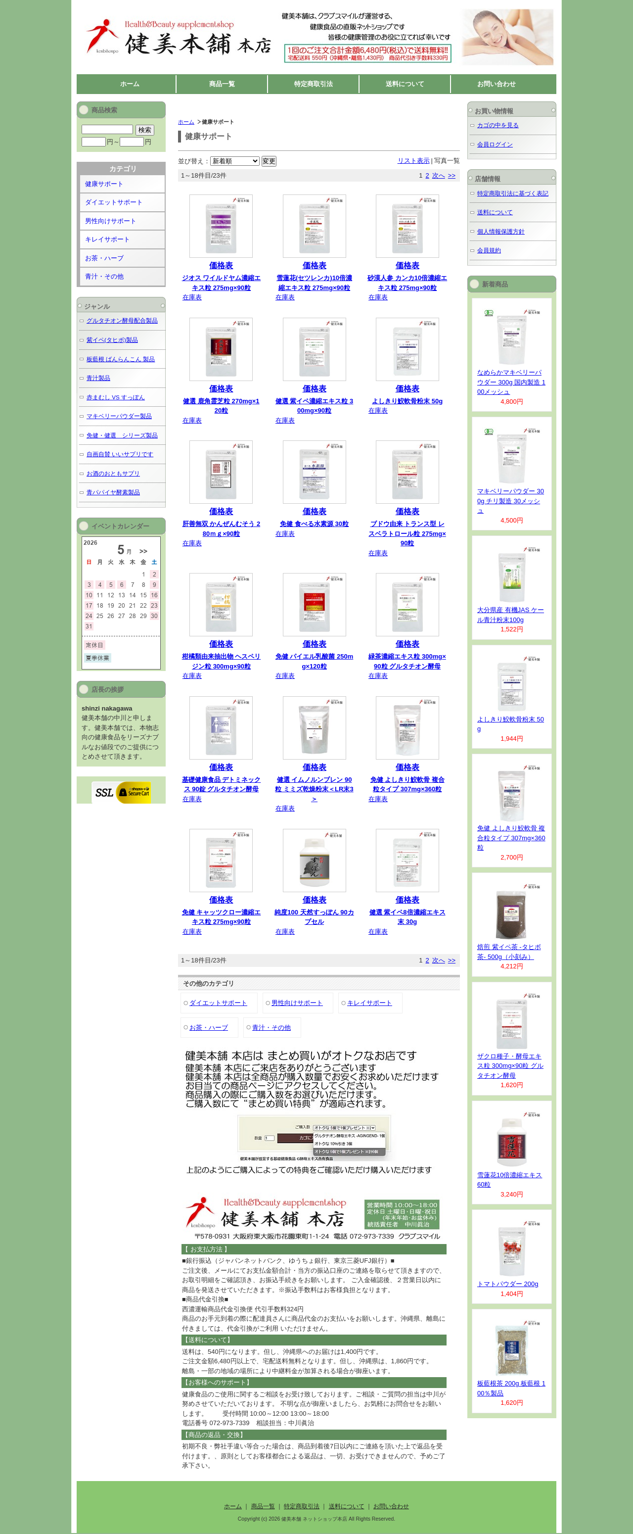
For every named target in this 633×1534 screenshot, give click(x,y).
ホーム (129, 84)
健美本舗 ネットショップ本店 (170, 10)
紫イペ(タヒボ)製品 (112, 339)
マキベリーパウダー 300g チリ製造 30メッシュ (510, 500)
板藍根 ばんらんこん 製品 (121, 359)
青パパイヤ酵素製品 (113, 492)
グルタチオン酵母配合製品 (122, 320)
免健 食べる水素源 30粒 (314, 523)
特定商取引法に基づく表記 (512, 193)
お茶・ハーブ (208, 1027)
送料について (405, 84)
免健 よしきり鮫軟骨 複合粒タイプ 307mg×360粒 (511, 837)
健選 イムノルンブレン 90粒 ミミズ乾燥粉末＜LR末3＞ (314, 789)
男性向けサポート (297, 1003)
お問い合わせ (496, 84)
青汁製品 (98, 378)
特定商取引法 (313, 84)
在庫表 (192, 297)
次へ (438, 175)
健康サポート (104, 184)
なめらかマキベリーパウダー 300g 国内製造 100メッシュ (511, 382)
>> (451, 175)
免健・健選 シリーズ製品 (122, 435)
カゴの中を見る (498, 125)
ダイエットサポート (218, 1003)
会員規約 (489, 250)
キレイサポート (369, 1003)
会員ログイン (495, 144)
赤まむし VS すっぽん (116, 397)
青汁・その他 (271, 1027)
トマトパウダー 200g (508, 1284)
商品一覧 (222, 84)
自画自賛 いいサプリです (120, 454)
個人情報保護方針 (501, 231)
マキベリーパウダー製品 (119, 416)
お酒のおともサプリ (113, 473)
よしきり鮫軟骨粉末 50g (407, 401)
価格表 (221, 265)
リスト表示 (414, 160)
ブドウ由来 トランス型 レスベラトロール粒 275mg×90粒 (407, 533)
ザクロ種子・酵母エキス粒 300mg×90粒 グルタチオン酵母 (510, 1066)
